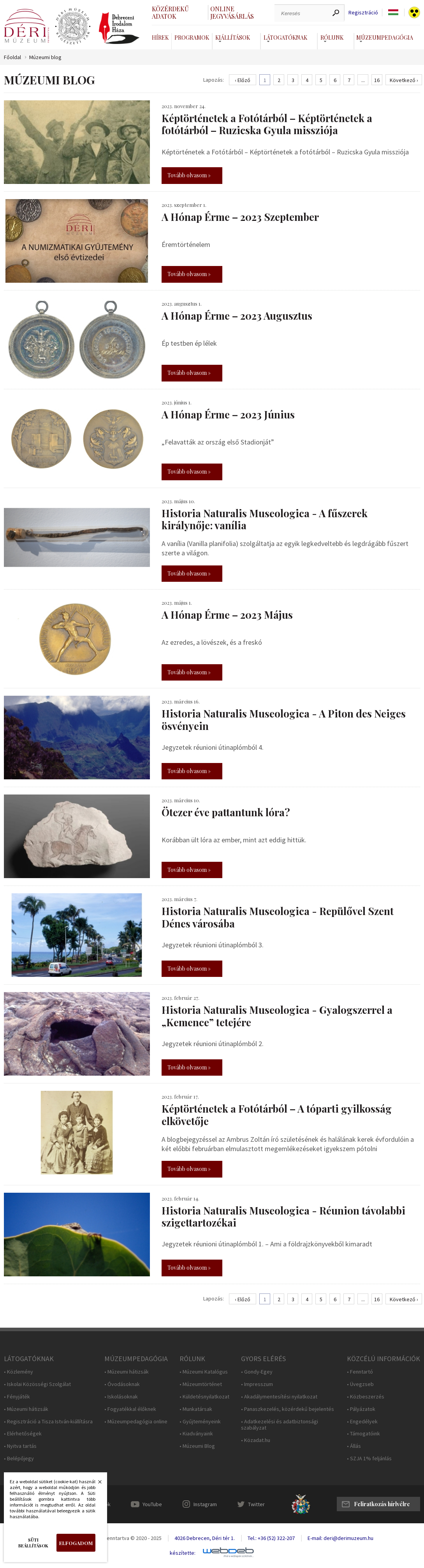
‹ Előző (242, 80)
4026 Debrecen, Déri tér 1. (204, 1538)
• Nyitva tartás (20, 1446)
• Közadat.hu (255, 1440)
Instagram (205, 1504)
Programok (191, 37)
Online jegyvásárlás (232, 12)
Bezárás (96, 1484)
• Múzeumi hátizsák (26, 1409)
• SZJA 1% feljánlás (369, 1458)
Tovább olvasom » (189, 175)
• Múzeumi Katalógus (203, 1371)
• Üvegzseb (360, 1384)
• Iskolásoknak (121, 1396)
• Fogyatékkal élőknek (130, 1409)
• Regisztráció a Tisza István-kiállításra (48, 1421)
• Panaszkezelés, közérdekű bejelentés (287, 1409)
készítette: (182, 1553)
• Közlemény (18, 1371)
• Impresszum (257, 1384)
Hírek (160, 37)
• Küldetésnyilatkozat (204, 1396)
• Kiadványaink (196, 1433)
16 (377, 80)
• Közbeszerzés (365, 1396)
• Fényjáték (17, 1396)
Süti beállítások (33, 1543)
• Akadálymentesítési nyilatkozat (279, 1396)
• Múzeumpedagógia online (135, 1421)
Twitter (256, 1504)
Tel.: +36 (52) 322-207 (271, 1538)
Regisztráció (363, 12)
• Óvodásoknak (122, 1384)
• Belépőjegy (19, 1458)
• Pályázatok (361, 1409)
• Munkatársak (195, 1409)
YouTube (152, 1504)
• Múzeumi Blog (197, 1446)
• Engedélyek (362, 1421)
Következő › (404, 80)
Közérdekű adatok (170, 12)
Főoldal (12, 57)
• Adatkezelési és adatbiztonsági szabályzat (279, 1425)
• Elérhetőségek (23, 1433)
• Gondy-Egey (257, 1371)
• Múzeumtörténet (200, 1384)
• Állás (354, 1446)
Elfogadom (76, 1543)
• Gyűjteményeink (200, 1421)
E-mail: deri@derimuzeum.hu (340, 1538)
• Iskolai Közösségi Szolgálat (37, 1384)
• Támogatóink (363, 1433)
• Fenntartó (360, 1371)
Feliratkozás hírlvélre (382, 1504)
